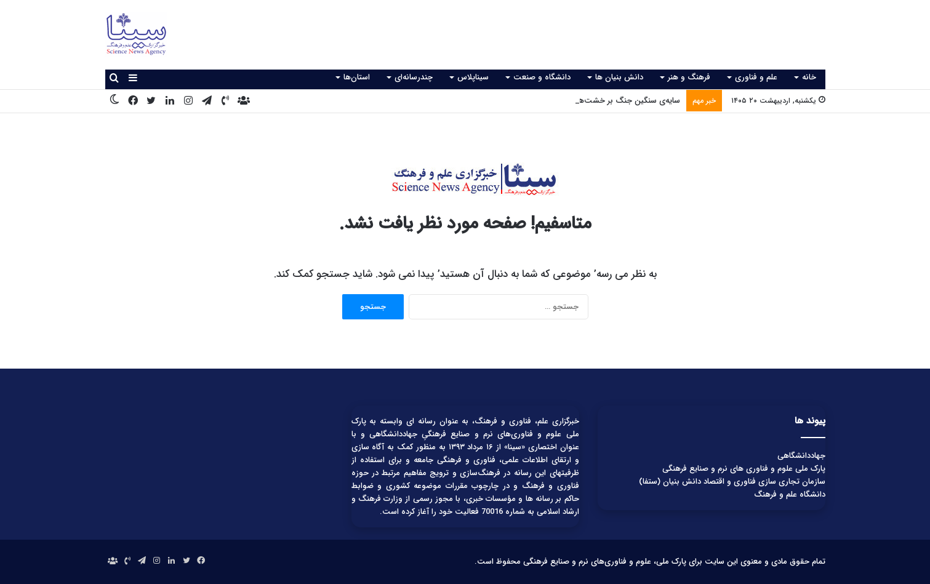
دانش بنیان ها (619, 77)
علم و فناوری (756, 77)
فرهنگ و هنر (689, 77)
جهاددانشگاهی (801, 455)
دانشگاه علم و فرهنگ (789, 494)
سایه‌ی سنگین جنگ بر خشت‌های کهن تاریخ (607, 100)
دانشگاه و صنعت (542, 77)
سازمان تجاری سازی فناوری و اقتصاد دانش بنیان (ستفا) (732, 481)
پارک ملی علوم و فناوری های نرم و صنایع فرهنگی (743, 468)
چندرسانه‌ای (414, 77)
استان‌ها (356, 77)
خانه (809, 77)
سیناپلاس (473, 77)
